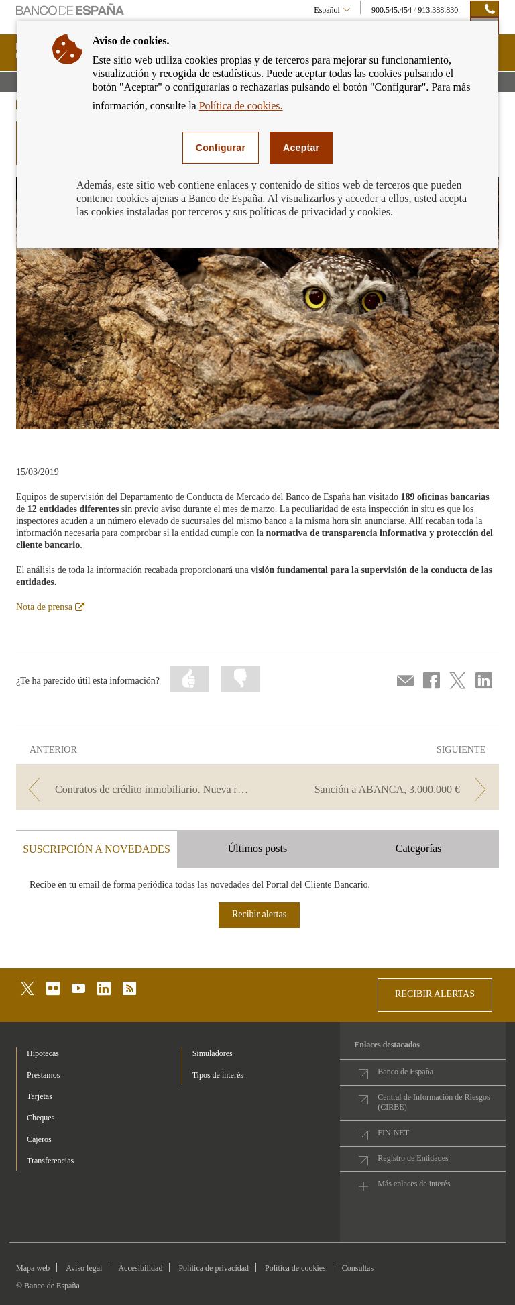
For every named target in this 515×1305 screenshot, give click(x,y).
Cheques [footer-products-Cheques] (40, 1118)
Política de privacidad (213, 1268)
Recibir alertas (259, 914)
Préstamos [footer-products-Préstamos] (43, 1075)
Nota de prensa (50, 607)
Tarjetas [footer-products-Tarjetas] (39, 1096)
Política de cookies (295, 1268)
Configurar (220, 147)
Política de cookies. (241, 105)
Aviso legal (84, 1268)
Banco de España (405, 1071)
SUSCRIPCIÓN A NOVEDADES (96, 849)
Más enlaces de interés (414, 1183)
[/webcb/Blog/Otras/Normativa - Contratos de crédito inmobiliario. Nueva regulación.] (135, 789)
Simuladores (212, 1053)
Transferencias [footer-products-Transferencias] (50, 1160)
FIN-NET (393, 1132)
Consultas (358, 1268)
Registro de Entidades (413, 1158)
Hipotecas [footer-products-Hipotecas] (43, 1053)
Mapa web (33, 1268)
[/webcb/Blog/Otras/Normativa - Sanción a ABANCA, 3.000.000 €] (379, 789)
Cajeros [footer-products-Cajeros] (39, 1139)
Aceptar (301, 147)
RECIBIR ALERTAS (435, 994)
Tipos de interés (217, 1075)
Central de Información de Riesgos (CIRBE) (434, 1102)
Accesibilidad (140, 1268)
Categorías (418, 848)
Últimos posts (257, 848)
